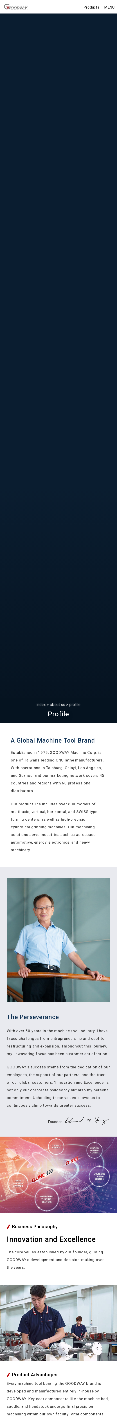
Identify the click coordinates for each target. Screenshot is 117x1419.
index (41, 705)
